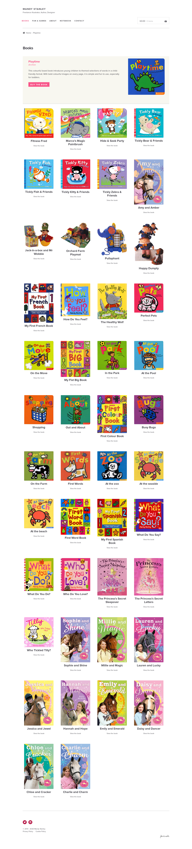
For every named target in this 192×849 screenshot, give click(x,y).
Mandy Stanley (35, 9)
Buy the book (39, 85)
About (55, 21)
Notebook (68, 21)
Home (28, 33)
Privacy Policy (28, 832)
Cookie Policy (41, 832)
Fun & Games (40, 21)
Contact (83, 21)
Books (25, 21)
